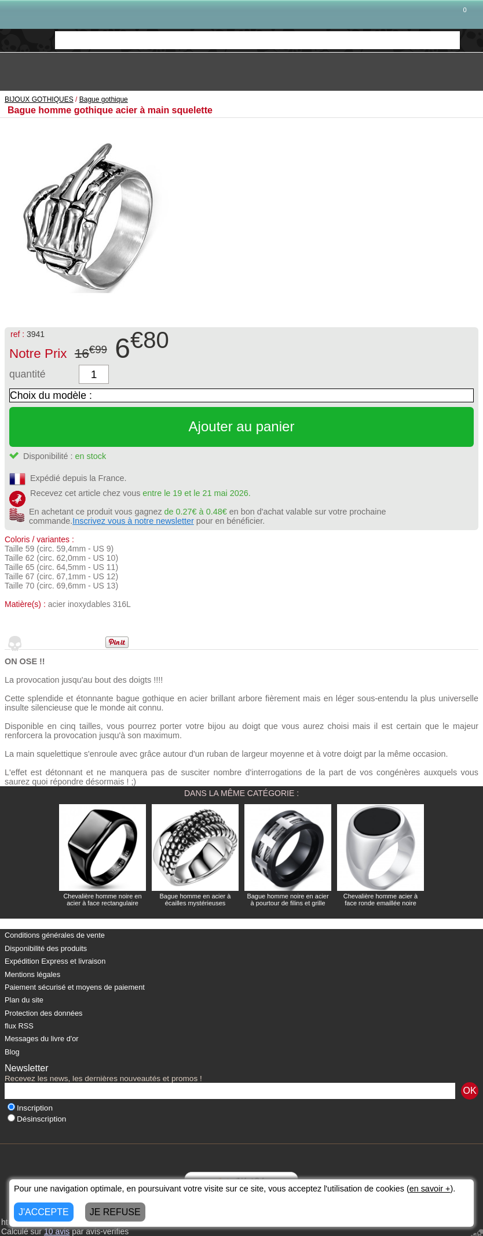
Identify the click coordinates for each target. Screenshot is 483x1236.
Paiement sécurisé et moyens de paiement (75, 987)
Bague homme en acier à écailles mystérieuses (195, 899)
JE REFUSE (115, 1212)
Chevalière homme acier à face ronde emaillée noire (380, 899)
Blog (12, 1052)
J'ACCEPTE (44, 1212)
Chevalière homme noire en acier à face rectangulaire (102, 899)
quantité (27, 374)
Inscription (30, 1108)
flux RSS (19, 1026)
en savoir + (430, 1188)
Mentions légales (32, 974)
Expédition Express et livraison (55, 961)
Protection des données (43, 1013)
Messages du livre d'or (42, 1038)
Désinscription (37, 1119)
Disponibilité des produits (46, 948)
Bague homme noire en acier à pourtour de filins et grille (287, 899)
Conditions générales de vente (55, 935)
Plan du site (24, 1000)
